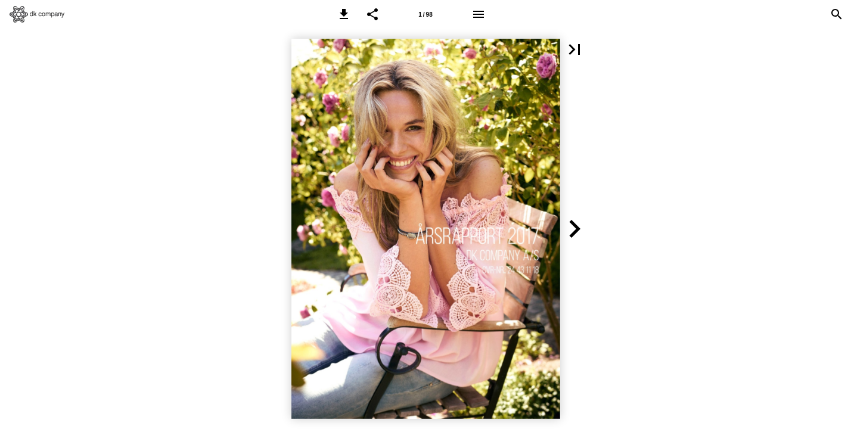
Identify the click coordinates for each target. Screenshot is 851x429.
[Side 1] (425, 14)
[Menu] (478, 14)
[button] (344, 14)
